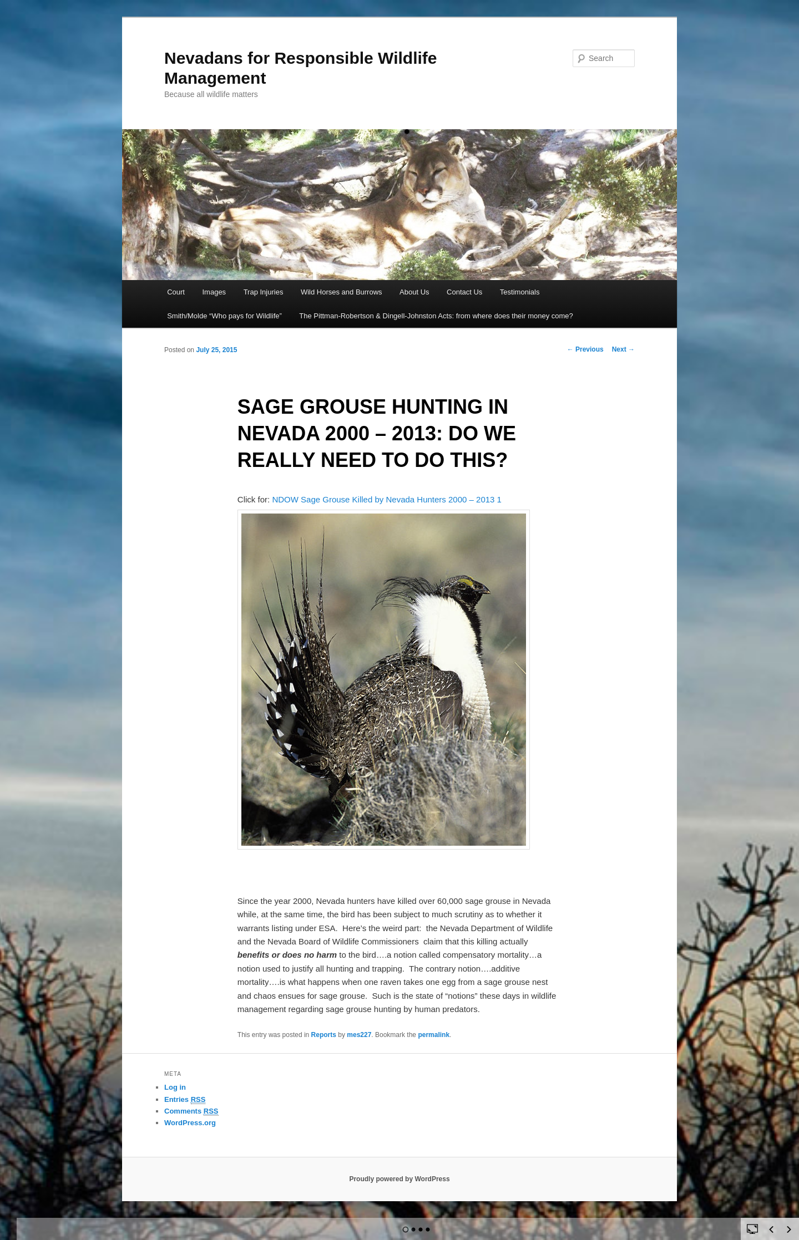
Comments (191, 1111)
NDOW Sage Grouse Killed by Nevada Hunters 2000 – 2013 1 (387, 499)
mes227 (359, 1035)
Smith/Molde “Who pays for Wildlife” (224, 316)
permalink (433, 1035)
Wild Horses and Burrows (341, 292)
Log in (175, 1087)
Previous (585, 349)
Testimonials (520, 292)
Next (623, 349)
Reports (323, 1035)
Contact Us (464, 292)
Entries (184, 1099)
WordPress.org (190, 1123)
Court (176, 292)
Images (214, 292)
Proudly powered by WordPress (399, 1179)
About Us (414, 292)
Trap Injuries (264, 292)
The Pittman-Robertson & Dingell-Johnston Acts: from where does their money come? (436, 316)
